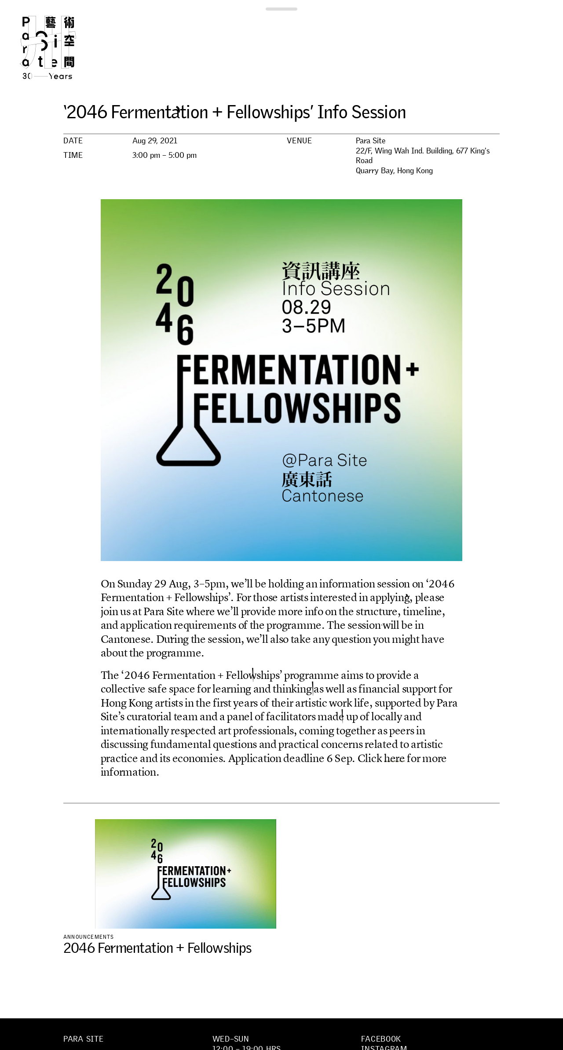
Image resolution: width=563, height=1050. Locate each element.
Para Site (62, 47)
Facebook (381, 1039)
